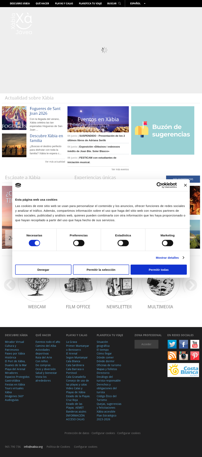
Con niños (42, 361)
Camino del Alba (46, 346)
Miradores (11, 373)
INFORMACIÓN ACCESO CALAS (75, 417)
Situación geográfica (103, 344)
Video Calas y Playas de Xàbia (75, 390)
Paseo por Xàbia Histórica (15, 355)
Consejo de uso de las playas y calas (77, 382)
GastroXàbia (12, 380)
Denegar (43, 269)
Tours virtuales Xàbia (14, 390)
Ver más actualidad (55, 161)
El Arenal (71, 353)
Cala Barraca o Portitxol (75, 371)
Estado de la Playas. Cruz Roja (78, 398)
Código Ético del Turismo (107, 398)
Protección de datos (77, 433)
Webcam (37, 306)
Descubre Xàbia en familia (46, 138)
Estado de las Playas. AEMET (75, 406)
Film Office (78, 306)
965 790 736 (13, 447)
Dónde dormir (106, 361)
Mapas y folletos (107, 369)
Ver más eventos (120, 169)
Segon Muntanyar (77, 357)
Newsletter (119, 306)
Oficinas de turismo (109, 365)
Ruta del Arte (44, 357)
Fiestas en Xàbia (15, 384)
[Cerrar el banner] (185, 185)
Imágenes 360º (14, 396)
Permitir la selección (101, 269)
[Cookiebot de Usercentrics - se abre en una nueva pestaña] (159, 185)
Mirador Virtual (14, 342)
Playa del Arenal (15, 369)
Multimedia (160, 306)
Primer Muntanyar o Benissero (77, 348)
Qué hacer (42, 3)
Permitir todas (159, 269)
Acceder (146, 344)
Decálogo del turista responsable (109, 379)
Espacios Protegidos (17, 377)
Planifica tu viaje (90, 3)
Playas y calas (64, 3)
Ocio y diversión (46, 369)
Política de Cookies (58, 447)
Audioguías (12, 400)
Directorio (103, 373)
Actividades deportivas (43, 351)
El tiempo (103, 350)
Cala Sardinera (75, 365)
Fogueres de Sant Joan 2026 (45, 111)
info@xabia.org (33, 447)
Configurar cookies (104, 433)
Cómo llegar (104, 353)
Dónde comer (105, 357)
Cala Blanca (73, 361)
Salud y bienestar (46, 373)
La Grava (71, 342)
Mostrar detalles (167, 257)
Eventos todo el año (48, 342)
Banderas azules (76, 411)
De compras (43, 365)
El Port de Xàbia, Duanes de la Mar (16, 363)
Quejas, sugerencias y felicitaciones (109, 406)
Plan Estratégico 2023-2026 (106, 417)
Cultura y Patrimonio (12, 348)
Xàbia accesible (106, 411)
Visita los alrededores (43, 379)
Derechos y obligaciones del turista (107, 388)
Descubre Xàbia (20, 3)
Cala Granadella (76, 377)
